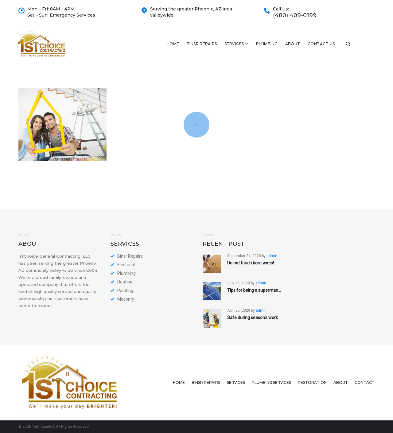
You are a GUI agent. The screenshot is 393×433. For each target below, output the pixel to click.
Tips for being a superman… (254, 290)
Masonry (125, 299)
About (317, 47)
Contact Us (346, 47)
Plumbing (291, 47)
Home (197, 47)
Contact (365, 382)
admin (272, 256)
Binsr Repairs (226, 47)
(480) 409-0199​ (295, 15)
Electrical (126, 264)
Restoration (312, 382)
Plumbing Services (271, 382)
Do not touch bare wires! (250, 262)
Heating (124, 281)
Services (259, 47)
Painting (125, 290)
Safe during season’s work (252, 317)
